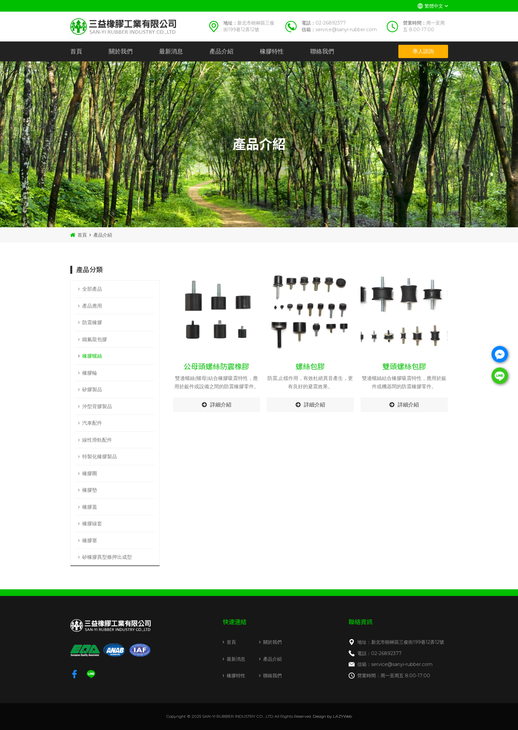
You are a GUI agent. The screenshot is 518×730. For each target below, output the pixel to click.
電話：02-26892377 (379, 653)
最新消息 (171, 51)
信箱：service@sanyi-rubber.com (394, 664)
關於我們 (121, 51)
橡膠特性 (272, 51)
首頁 (76, 51)
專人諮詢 (423, 51)
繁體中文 (434, 6)
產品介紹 (221, 51)
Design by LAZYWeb (332, 716)
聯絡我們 (322, 51)
